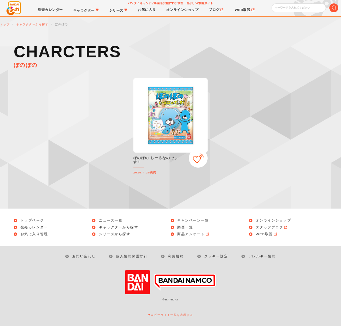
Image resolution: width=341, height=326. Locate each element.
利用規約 (176, 256)
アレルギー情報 (262, 256)
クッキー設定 (216, 256)
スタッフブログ (272, 227)
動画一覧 (185, 227)
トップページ (32, 220)
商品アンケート (193, 234)
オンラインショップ (273, 220)
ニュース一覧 (110, 220)
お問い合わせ (84, 256)
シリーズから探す (114, 234)
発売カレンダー (34, 227)
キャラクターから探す (118, 227)
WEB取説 (267, 234)
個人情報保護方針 (131, 256)
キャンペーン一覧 (193, 220)
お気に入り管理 (34, 234)
